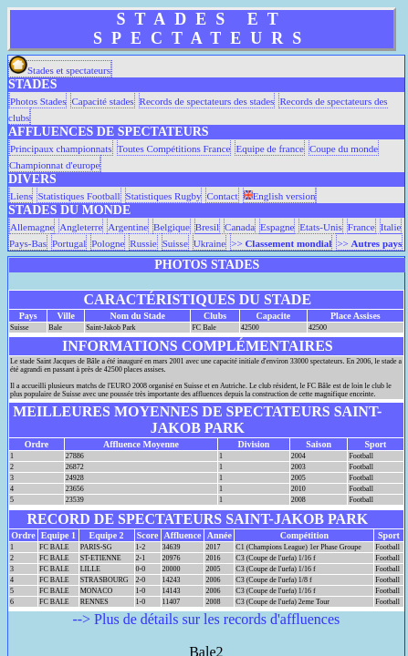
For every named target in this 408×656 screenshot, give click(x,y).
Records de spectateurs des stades (207, 101)
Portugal (69, 243)
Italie (391, 226)
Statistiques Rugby (164, 195)
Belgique (171, 226)
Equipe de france (269, 148)
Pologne (107, 243)
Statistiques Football (78, 195)
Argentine (128, 226)
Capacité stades (102, 101)
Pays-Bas (28, 243)
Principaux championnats (61, 148)
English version (280, 195)
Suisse (175, 243)
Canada (240, 226)
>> (281, 243)
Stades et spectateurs (59, 70)
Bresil (207, 226)
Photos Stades (38, 101)
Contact (221, 195)
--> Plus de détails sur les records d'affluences (206, 619)
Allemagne (32, 226)
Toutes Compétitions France (174, 148)
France (361, 226)
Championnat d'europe (54, 164)
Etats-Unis (320, 226)
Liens (21, 195)
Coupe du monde (343, 148)
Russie (143, 243)
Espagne (277, 226)
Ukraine (209, 243)
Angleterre (80, 226)
